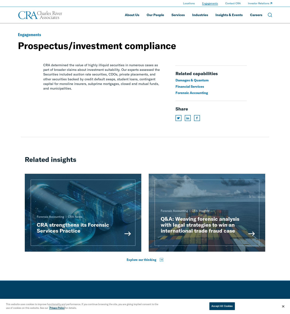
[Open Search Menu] (270, 15)
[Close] (283, 307)
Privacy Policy (57, 308)
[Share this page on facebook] (197, 118)
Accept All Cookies (222, 306)
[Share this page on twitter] (178, 118)
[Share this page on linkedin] (188, 118)
